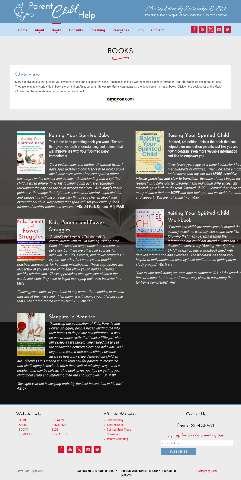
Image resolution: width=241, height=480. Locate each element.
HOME (23, 420)
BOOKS (23, 429)
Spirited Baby (115, 420)
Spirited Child (115, 425)
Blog (140, 30)
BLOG (55, 429)
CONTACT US (60, 434)
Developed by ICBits (206, 471)
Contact (157, 30)
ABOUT (23, 425)
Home (22, 30)
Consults (76, 30)
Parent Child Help (118, 439)
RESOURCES (59, 425)
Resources (121, 30)
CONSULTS (25, 434)
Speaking (97, 30)
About (39, 30)
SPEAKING (58, 420)
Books (57, 30)
